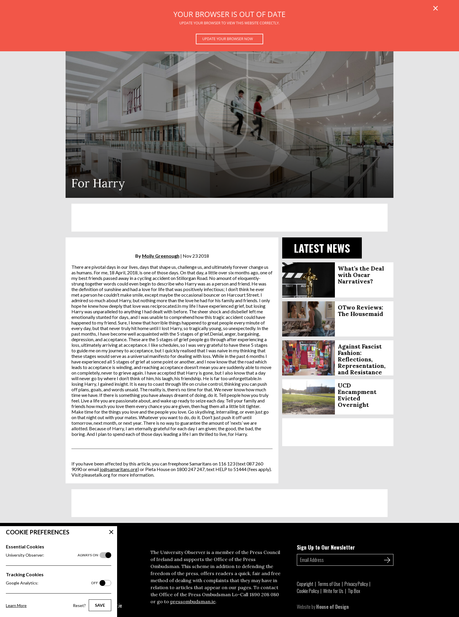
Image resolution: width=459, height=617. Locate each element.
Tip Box (354, 590)
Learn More (16, 605)
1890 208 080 (264, 594)
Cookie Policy (308, 590)
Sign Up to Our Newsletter (326, 547)
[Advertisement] (229, 218)
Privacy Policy (356, 583)
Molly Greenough (160, 256)
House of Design (332, 606)
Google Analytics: (52, 583)
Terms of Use (329, 583)
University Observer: (52, 555)
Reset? (79, 605)
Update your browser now (227, 38)
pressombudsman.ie (192, 601)
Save (100, 605)
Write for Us (333, 590)
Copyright (305, 583)
